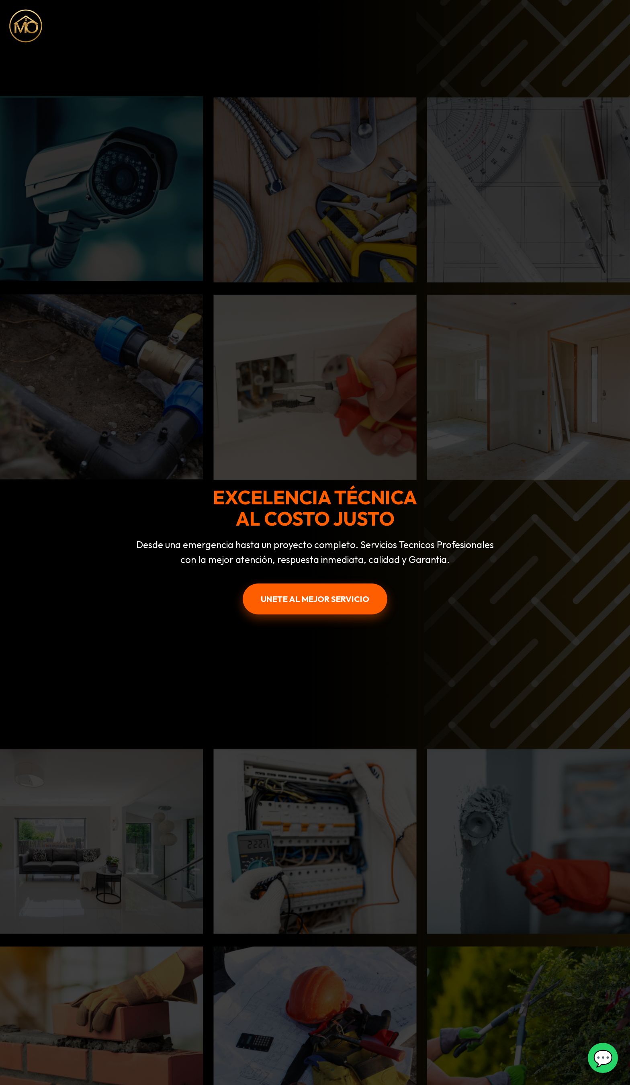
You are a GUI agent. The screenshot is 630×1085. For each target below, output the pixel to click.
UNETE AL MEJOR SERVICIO (315, 599)
